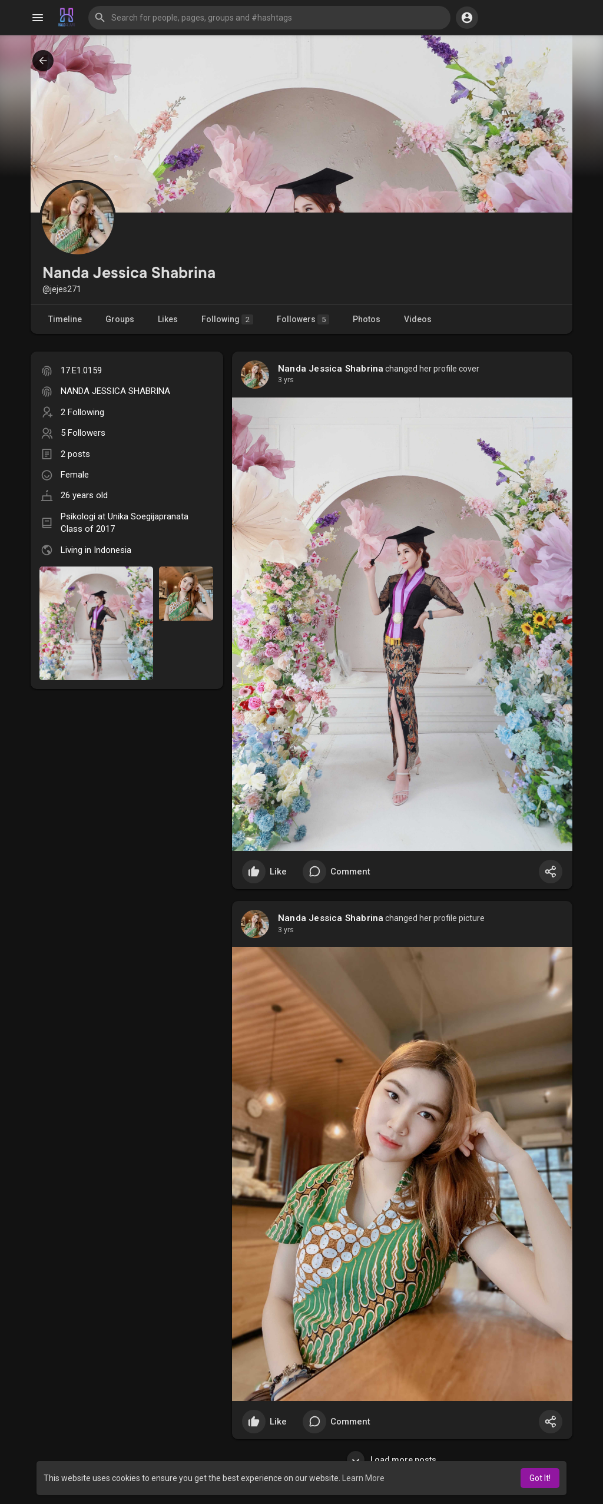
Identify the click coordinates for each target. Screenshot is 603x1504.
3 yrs (286, 380)
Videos (418, 319)
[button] (269, 17)
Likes (168, 319)
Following (227, 319)
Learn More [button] (363, 1478)
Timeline (65, 319)
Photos (366, 319)
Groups (119, 319)
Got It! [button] (540, 1478)
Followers (303, 319)
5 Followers (83, 433)
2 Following (82, 412)
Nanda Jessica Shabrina (330, 368)
